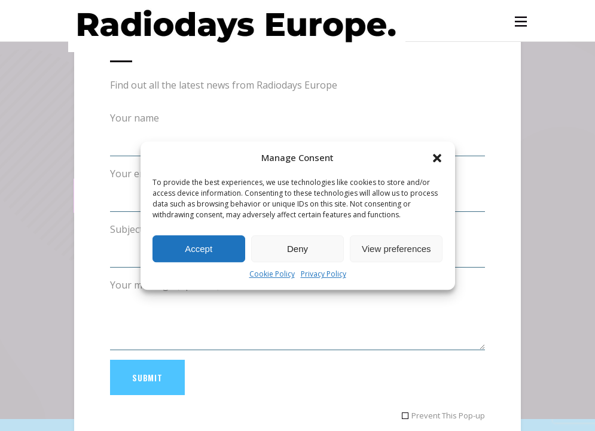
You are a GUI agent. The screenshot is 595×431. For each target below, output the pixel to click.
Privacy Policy (323, 274)
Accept (198, 249)
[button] (437, 158)
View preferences (396, 249)
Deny (297, 249)
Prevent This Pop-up (448, 416)
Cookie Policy (272, 274)
